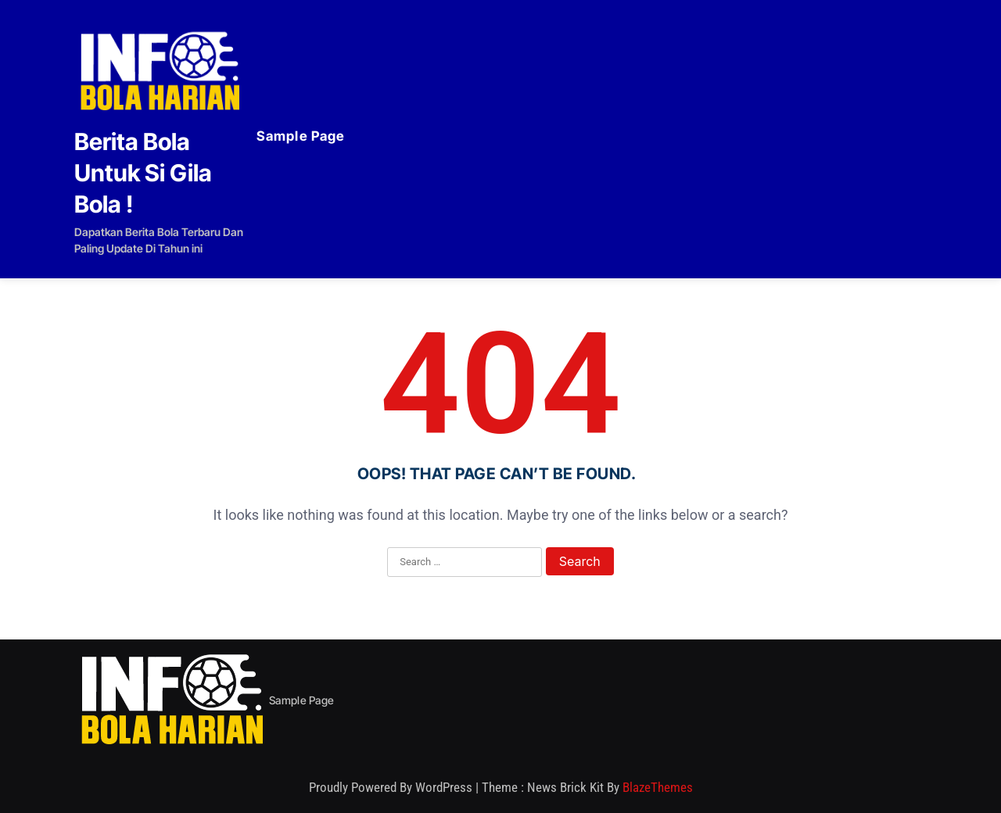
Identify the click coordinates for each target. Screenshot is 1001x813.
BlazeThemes (657, 787)
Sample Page (301, 136)
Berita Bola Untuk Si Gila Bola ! (143, 172)
